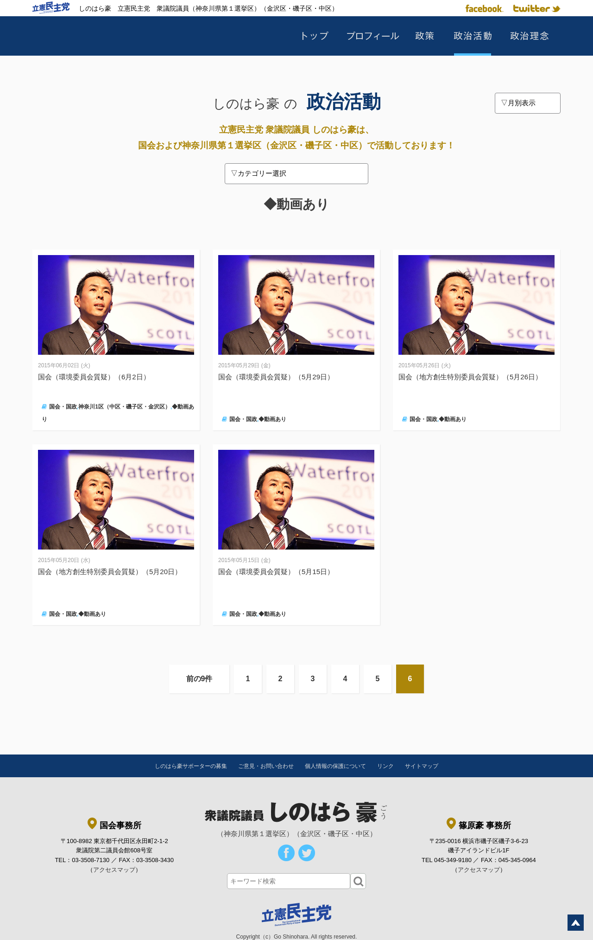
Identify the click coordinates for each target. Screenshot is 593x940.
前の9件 (199, 679)
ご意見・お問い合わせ (266, 766)
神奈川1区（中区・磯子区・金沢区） (124, 406)
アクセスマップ (114, 869)
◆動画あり (272, 419)
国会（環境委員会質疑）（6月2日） (97, 377)
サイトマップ (421, 766)
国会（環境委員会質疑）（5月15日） (276, 572)
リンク (385, 766)
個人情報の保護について (335, 766)
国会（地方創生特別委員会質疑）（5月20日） (110, 572)
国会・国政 (63, 406)
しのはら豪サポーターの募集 (191, 766)
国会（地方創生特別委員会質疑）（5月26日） (470, 377)
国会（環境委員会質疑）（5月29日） (276, 377)
